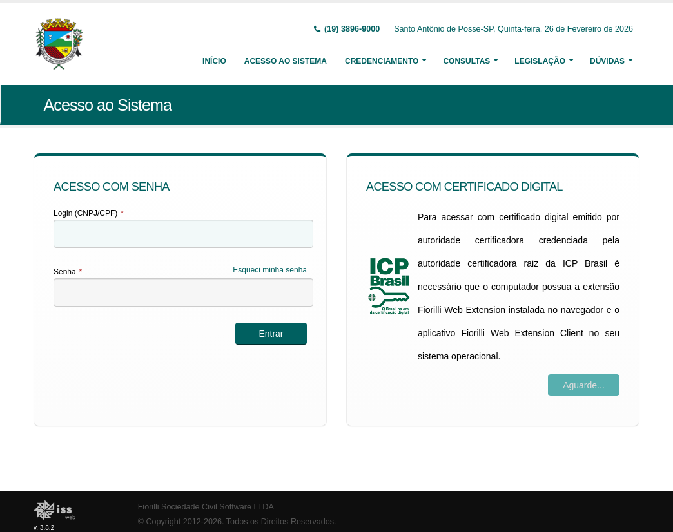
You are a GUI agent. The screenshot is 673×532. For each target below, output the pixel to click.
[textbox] (183, 234)
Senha (68, 271)
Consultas (466, 61)
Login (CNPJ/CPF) (89, 213)
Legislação (539, 61)
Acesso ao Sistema (285, 61)
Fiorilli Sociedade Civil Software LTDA (206, 506)
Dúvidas (607, 61)
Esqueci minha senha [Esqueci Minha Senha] (270, 269)
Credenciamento (381, 61)
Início (214, 61)
